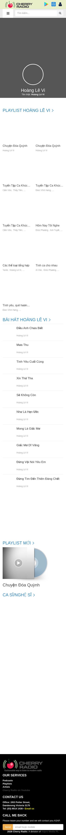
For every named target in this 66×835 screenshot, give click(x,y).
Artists (6, 787)
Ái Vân (39, 270)
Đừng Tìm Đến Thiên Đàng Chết (38, 478)
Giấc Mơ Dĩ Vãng (28, 445)
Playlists (7, 783)
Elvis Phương (42, 230)
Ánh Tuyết (54, 230)
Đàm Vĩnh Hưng (43, 190)
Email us (29, 808)
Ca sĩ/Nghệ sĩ (17, 595)
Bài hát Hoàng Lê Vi (25, 319)
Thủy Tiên (18, 190)
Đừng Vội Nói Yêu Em (31, 462)
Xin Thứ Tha (25, 378)
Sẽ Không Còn (26, 395)
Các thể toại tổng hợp (16, 265)
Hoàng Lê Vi (8, 150)
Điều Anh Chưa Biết (30, 328)
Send (8, 827)
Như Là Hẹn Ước (28, 412)
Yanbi (5, 270)
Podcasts (8, 780)
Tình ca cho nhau (47, 265)
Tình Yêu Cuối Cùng (30, 361)
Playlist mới (17, 543)
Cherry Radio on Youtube (16, 790)
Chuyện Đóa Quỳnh (15, 145)
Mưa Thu (23, 345)
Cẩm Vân (7, 190)
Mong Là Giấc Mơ (28, 428)
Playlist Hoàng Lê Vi (26, 110)
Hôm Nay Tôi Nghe (48, 225)
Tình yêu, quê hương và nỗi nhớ (23, 305)
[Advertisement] (33, 39)
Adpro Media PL (50, 831)
